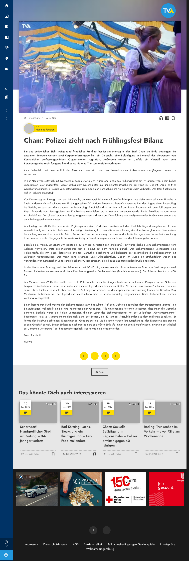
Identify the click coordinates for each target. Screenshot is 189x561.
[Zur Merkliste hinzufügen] (173, 118)
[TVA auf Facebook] (93, 530)
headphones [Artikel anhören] (161, 118)
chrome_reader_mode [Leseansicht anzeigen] (167, 118)
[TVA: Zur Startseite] (168, 10)
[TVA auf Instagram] (107, 530)
